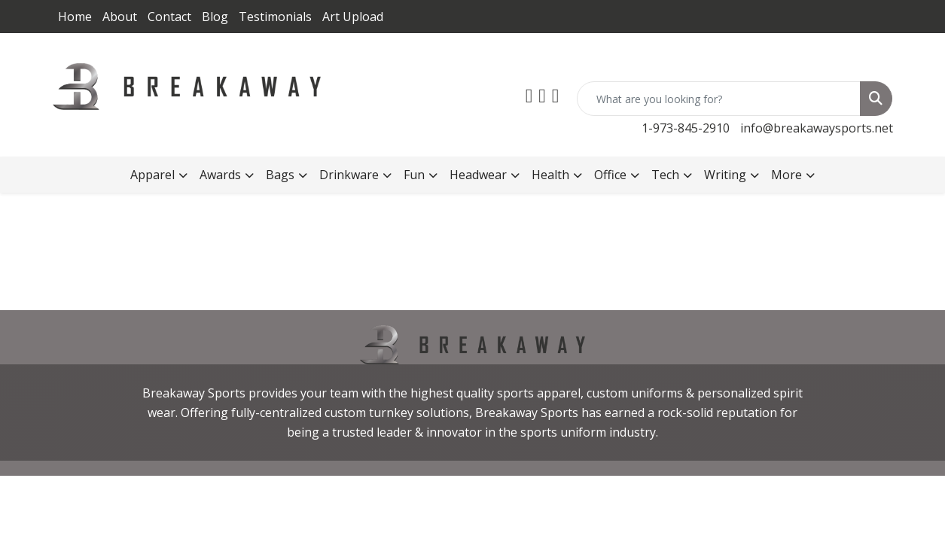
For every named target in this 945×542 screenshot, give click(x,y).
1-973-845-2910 (686, 128)
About (119, 16)
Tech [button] (665, 174)
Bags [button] (280, 174)
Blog (215, 16)
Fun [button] (414, 174)
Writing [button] (725, 174)
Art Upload (352, 16)
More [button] (786, 174)
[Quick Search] (719, 98)
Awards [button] (220, 174)
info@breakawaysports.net (816, 128)
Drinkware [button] (349, 174)
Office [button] (610, 174)
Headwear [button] (478, 174)
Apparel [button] (152, 174)
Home (75, 16)
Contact (169, 16)
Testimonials (275, 16)
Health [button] (550, 174)
